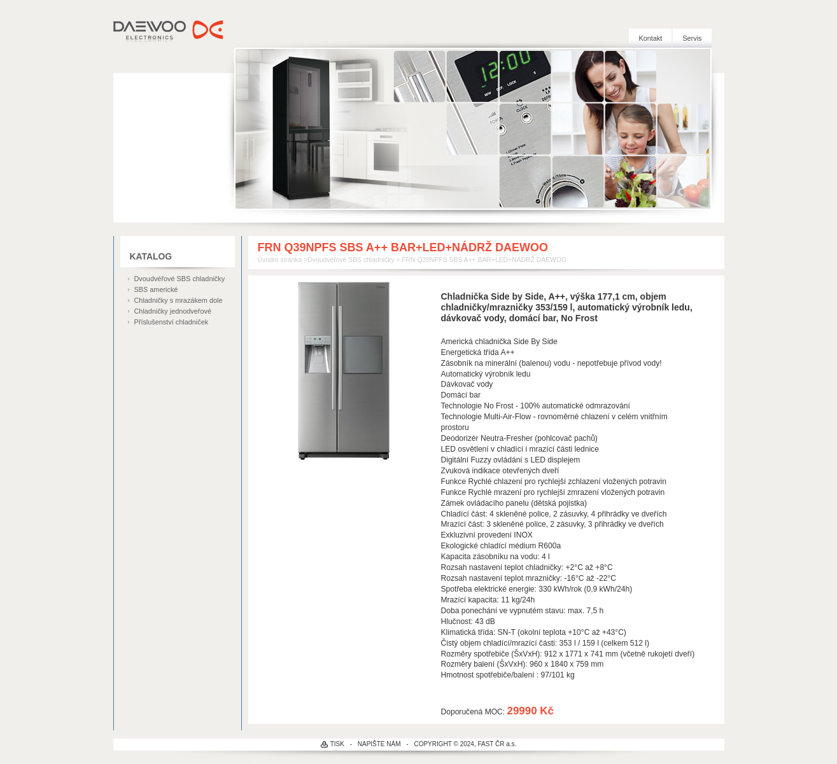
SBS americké (156, 289)
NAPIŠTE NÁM (379, 743)
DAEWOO (169, 32)
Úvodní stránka (280, 259)
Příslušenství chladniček (171, 322)
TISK (337, 743)
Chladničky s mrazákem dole (178, 300)
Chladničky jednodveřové (173, 311)
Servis (691, 38)
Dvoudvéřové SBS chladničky (179, 278)
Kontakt (650, 38)
